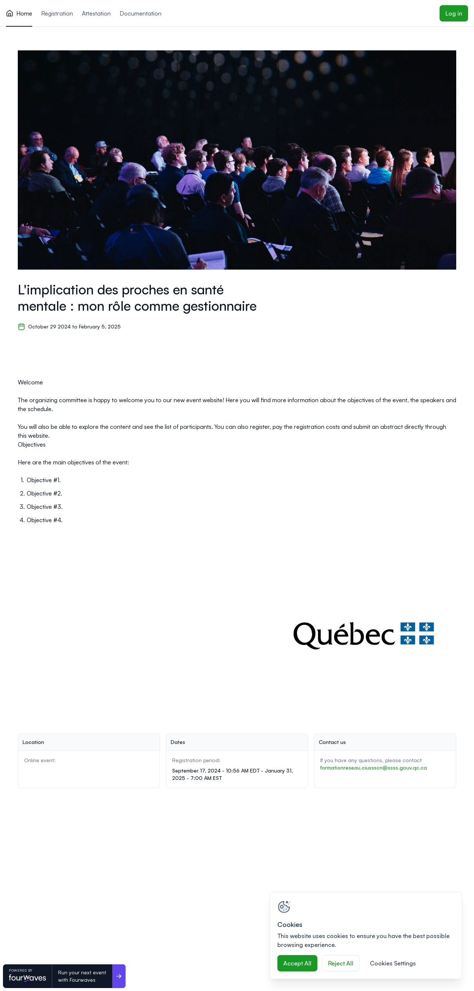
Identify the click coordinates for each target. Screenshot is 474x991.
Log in (453, 13)
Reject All (340, 963)
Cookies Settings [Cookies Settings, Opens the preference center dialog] (393, 963)
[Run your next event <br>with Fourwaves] (119, 976)
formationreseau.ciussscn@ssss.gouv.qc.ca (373, 767)
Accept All (297, 963)
